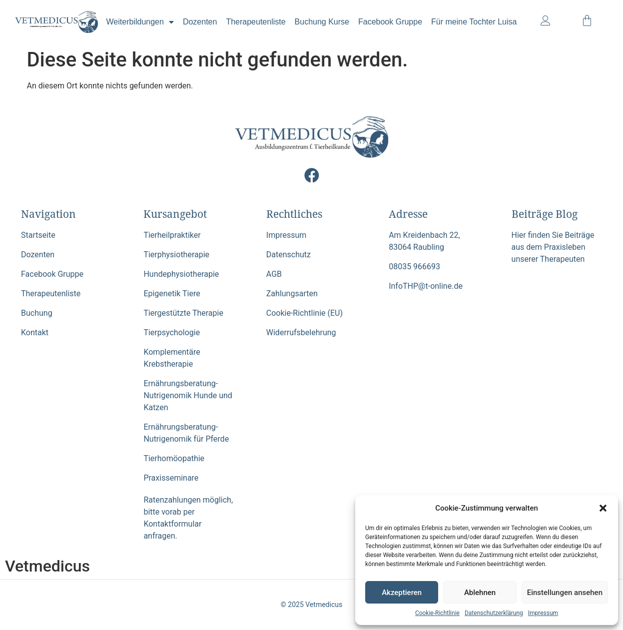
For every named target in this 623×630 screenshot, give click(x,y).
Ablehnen (480, 592)
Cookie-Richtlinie (437, 613)
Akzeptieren (402, 592)
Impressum (543, 613)
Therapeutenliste (255, 21)
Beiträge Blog (545, 214)
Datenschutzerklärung (494, 613)
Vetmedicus (47, 566)
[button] (603, 508)
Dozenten (200, 21)
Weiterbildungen (140, 22)
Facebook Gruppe (390, 21)
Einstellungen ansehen (565, 592)
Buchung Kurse (322, 21)
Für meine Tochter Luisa (474, 21)
